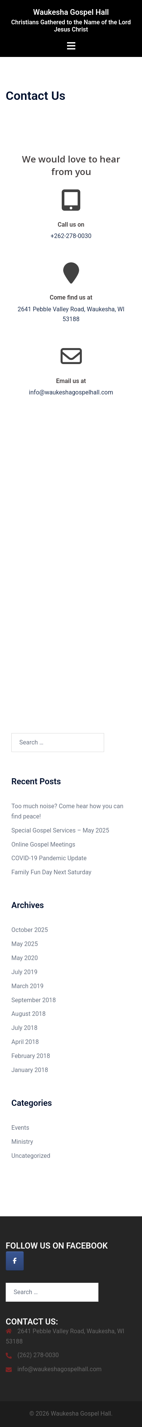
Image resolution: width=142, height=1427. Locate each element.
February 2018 (30, 1056)
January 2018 (29, 1070)
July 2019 (24, 972)
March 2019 (27, 986)
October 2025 (29, 929)
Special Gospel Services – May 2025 (60, 830)
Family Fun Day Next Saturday (51, 872)
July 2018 (24, 1027)
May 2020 (24, 958)
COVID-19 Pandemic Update (49, 858)
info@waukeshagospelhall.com (59, 1369)
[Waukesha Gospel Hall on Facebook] (15, 1261)
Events (20, 1127)
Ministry (22, 1141)
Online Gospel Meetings (43, 844)
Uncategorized (30, 1155)
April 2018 (25, 1041)
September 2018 (33, 1000)
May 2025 (24, 944)
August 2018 (28, 1013)
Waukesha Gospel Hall (71, 12)
